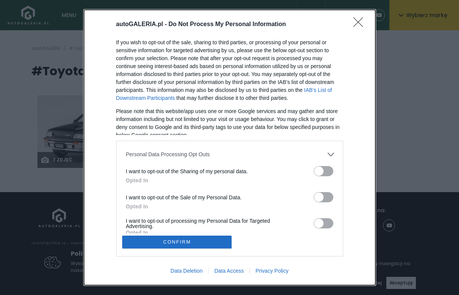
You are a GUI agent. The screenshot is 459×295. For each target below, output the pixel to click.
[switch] (323, 171)
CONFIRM (177, 242)
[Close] (360, 24)
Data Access (229, 271)
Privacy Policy (271, 271)
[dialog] (229, 147)
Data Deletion (187, 271)
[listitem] (229, 154)
